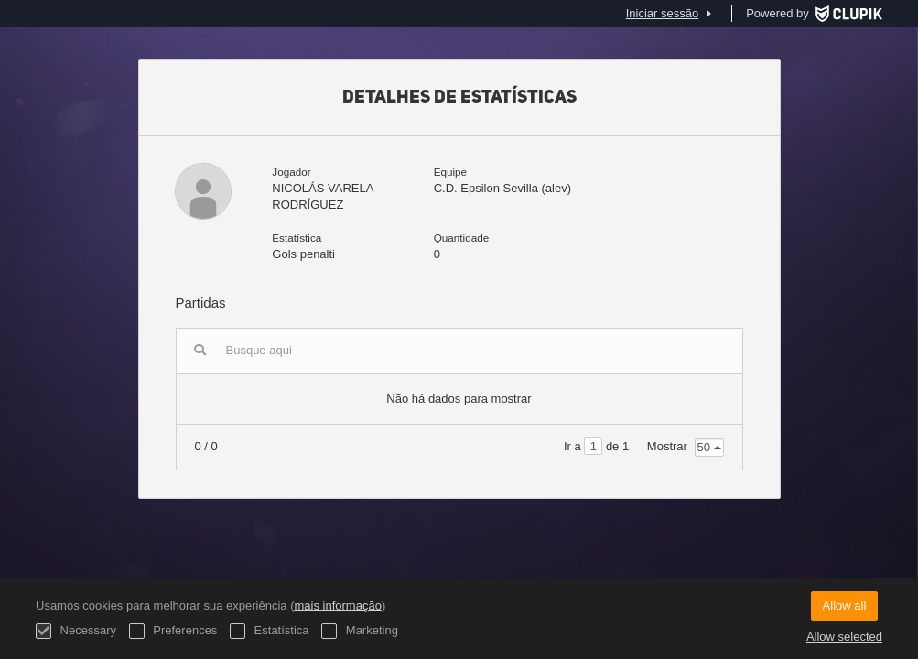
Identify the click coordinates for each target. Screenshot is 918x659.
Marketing (359, 631)
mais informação (338, 605)
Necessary (76, 631)
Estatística (269, 631)
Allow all (845, 605)
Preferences (173, 631)
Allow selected (844, 636)
